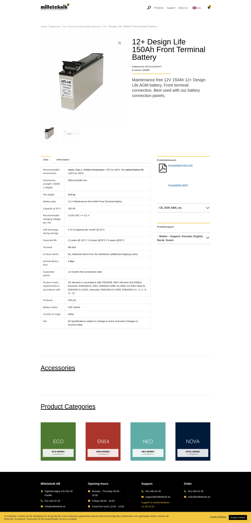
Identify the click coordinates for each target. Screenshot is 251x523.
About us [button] (183, 7)
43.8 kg (72, 194)
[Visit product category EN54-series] (103, 441)
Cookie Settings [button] (218, 516)
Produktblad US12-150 (181, 165)
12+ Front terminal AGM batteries (83, 26)
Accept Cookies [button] (238, 517)
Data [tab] (46, 159)
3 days (71, 260)
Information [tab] (64, 159)
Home (44, 26)
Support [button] (171, 7)
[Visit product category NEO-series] (148, 441)
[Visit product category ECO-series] (58, 441)
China (71, 313)
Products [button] (158, 7)
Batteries (55, 26)
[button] (119, 43)
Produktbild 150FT (178, 185)
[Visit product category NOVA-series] (193, 441)
